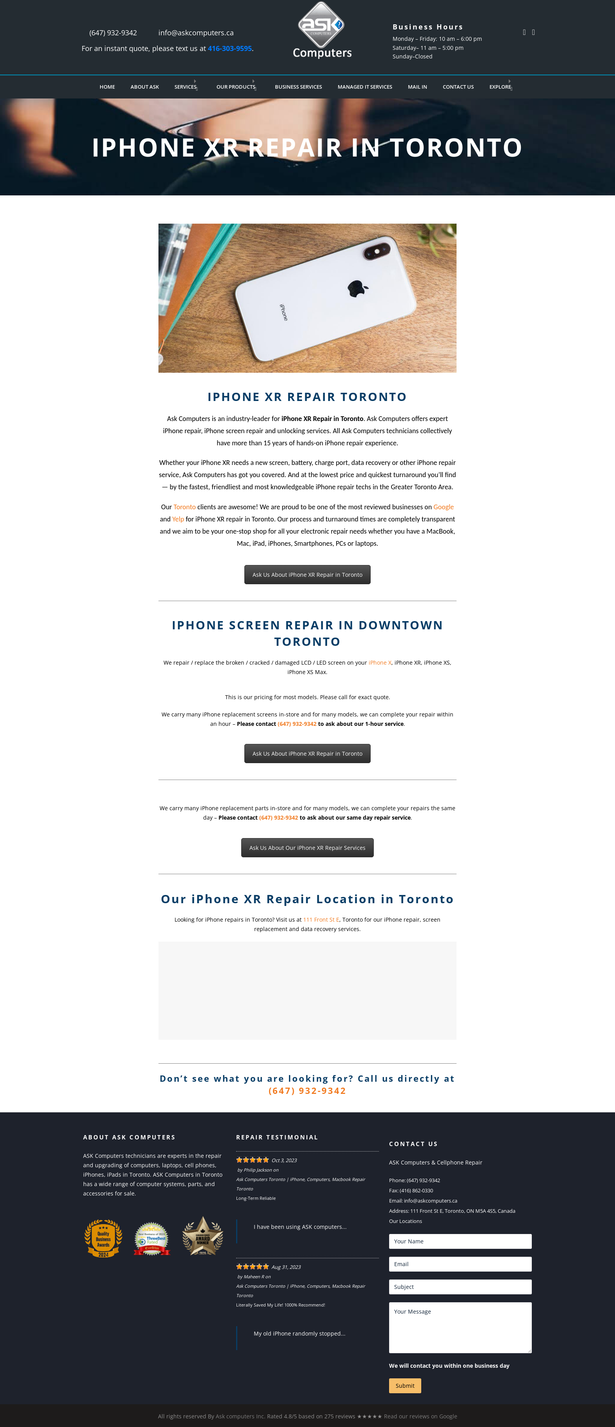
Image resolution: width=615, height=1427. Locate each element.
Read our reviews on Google (420, 1416)
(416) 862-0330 (416, 1190)
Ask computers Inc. (241, 1416)
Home (107, 86)
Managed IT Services (365, 86)
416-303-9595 (230, 48)
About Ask (145, 86)
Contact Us (458, 86)
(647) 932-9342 (113, 32)
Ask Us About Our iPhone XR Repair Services (307, 847)
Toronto (184, 507)
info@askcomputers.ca (196, 32)
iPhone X (380, 662)
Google (443, 507)
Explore (500, 86)
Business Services (298, 86)
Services (186, 86)
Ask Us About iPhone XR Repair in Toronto (307, 574)
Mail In (417, 86)
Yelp (178, 519)
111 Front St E (321, 919)
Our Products (236, 86)
